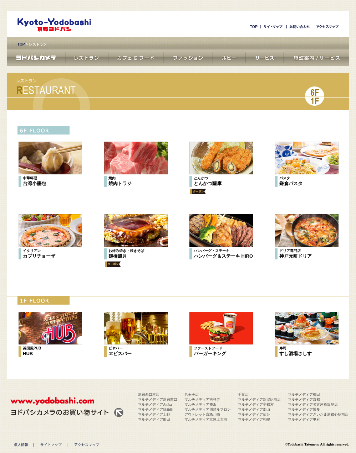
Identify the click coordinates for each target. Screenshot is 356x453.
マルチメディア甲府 (304, 419)
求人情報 (21, 445)
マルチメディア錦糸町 (156, 409)
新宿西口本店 (148, 394)
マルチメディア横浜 (200, 404)
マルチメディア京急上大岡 (205, 419)
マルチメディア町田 (154, 419)
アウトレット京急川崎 (202, 414)
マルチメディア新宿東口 (157, 399)
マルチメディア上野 (154, 414)
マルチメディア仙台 (254, 414)
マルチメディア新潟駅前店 (259, 399)
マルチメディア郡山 (254, 409)
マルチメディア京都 (304, 399)
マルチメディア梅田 (304, 394)
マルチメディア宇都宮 (256, 404)
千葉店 (243, 394)
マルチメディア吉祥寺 (202, 399)
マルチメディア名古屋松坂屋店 (313, 404)
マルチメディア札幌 (254, 419)
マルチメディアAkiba (155, 404)
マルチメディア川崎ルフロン (207, 409)
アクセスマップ (86, 445)
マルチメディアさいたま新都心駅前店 (318, 414)
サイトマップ (51, 445)
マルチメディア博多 (304, 409)
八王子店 (191, 394)
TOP (21, 44)
